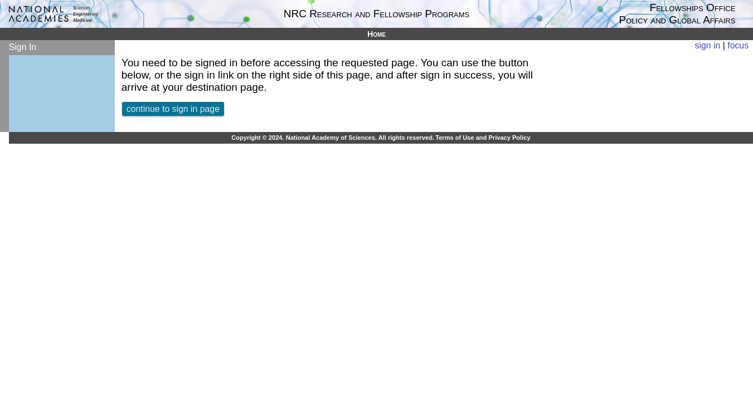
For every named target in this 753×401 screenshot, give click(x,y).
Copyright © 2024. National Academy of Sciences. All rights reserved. (332, 137)
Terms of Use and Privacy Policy (482, 137)
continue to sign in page (173, 109)
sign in (708, 45)
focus (738, 45)
